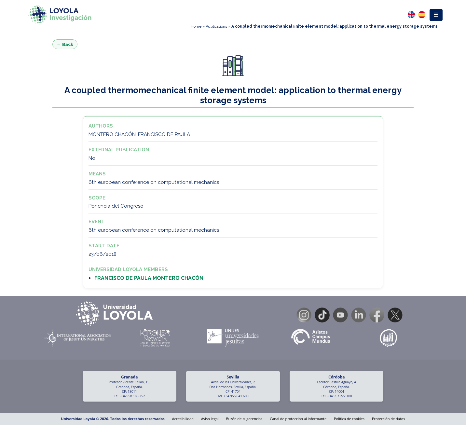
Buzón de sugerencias (244, 418)
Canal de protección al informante (298, 418)
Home (196, 26)
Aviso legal (210, 418)
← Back (65, 44)
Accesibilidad (183, 418)
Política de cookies (349, 418)
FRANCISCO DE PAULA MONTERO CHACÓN (148, 278)
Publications (216, 26)
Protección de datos (388, 418)
